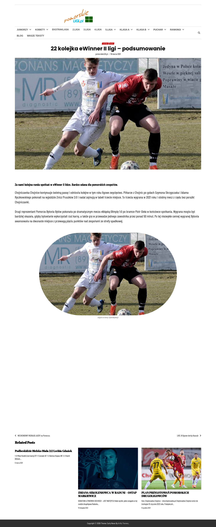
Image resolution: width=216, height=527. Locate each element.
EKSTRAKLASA (60, 29)
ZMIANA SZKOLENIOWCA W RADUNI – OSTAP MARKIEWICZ (107, 494)
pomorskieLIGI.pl (101, 54)
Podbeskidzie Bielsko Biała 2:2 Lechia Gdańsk (43, 451)
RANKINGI (175, 30)
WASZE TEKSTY (35, 36)
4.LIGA (98, 29)
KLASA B (141, 30)
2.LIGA (76, 29)
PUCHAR (158, 30)
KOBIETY (40, 30)
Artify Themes (123, 523)
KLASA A (124, 30)
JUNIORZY (22, 30)
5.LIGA (109, 30)
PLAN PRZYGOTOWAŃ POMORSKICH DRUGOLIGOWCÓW (165, 494)
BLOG (20, 36)
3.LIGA (87, 29)
